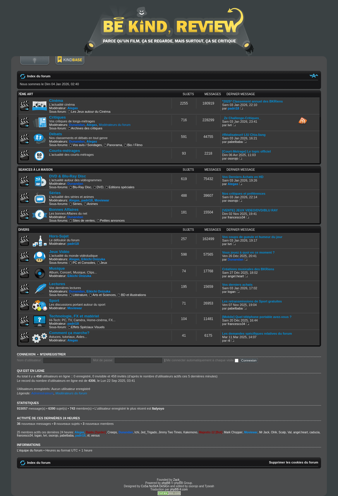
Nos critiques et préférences (243, 193)
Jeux (103, 262)
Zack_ (177, 479)
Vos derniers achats (237, 284)
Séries (55, 193)
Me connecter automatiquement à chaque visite (202, 360)
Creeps (112, 432)
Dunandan (77, 124)
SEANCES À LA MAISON (35, 169)
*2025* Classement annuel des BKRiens (252, 101)
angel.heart (236, 276)
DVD (100, 187)
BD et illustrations (133, 295)
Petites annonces (112, 220)
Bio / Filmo (135, 145)
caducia (315, 432)
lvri (230, 125)
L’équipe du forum (29, 450)
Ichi (137, 432)
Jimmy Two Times (170, 432)
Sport (54, 300)
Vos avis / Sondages (87, 145)
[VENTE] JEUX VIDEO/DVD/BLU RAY (250, 210)
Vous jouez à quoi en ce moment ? (248, 252)
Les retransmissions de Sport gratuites (252, 301)
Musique (57, 268)
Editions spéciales (121, 187)
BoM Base (69, 63)
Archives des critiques (86, 128)
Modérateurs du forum (115, 124)
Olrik (274, 432)
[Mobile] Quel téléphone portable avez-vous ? (256, 317)
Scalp (282, 432)
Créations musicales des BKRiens (248, 269)
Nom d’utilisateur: (29, 360)
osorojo (233, 158)
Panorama (114, 145)
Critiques (57, 117)
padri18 (233, 108)
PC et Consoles (84, 262)
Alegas (72, 108)
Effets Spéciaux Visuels (88, 327)
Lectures (57, 284)
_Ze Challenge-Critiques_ (241, 118)
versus (95, 435)
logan (232, 291)
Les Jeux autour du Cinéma (91, 111)
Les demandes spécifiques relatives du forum (257, 333)
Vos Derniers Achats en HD (242, 177)
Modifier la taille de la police (314, 75)
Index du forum (38, 76)
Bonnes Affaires (64, 209)
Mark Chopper (233, 432)
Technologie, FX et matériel (74, 316)
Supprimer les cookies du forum (293, 462)
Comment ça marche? (69, 333)
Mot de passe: (103, 360)
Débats (55, 134)
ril (229, 340)
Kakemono (190, 432)
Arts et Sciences (104, 295)
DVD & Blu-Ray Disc (67, 176)
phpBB (166, 483)
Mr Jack (264, 432)
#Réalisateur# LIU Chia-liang (244, 134)
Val (290, 432)
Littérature (80, 295)
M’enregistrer (53, 354)
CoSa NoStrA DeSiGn (155, 486)
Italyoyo (158, 408)
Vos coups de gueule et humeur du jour (252, 237)
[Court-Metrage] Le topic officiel (246, 151)
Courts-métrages (64, 150)
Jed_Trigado (149, 432)
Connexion (34, 63)
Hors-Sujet (59, 236)
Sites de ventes (84, 220)
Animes (92, 204)
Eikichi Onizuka (93, 259)
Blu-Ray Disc (82, 187)
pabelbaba (235, 141)
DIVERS (23, 229)
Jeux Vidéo (59, 251)
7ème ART (25, 94)
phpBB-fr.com (179, 489)
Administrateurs (42, 393)
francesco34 (236, 217)
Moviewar (102, 200)
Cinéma (56, 100)
